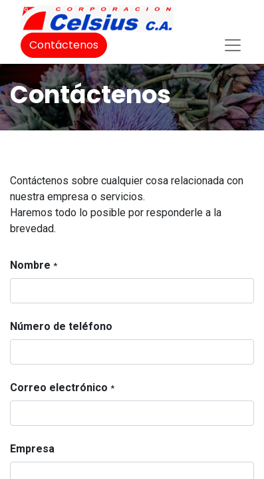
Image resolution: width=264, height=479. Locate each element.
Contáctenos (63, 45)
